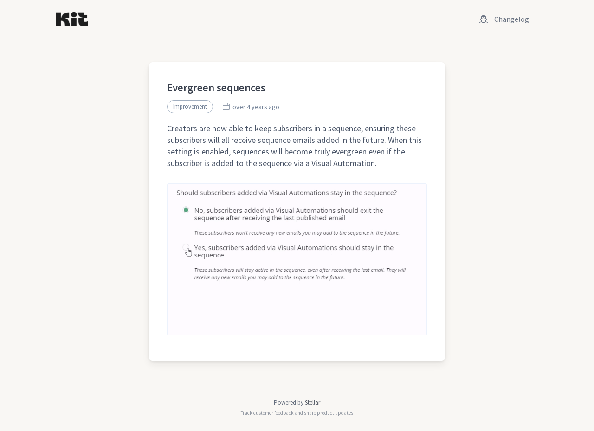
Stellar (312, 402)
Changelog (504, 19)
